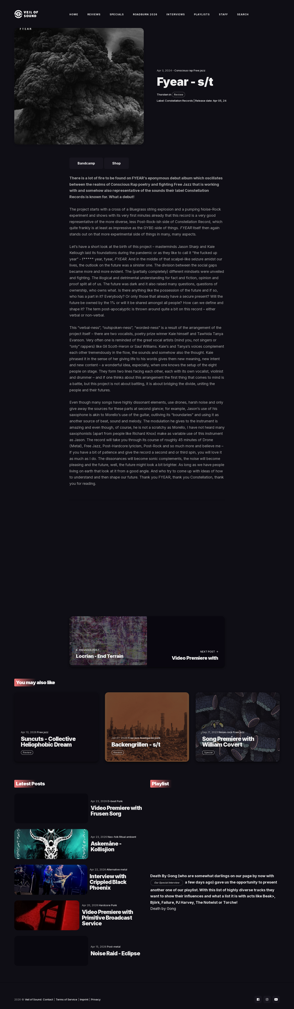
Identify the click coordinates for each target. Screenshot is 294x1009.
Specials (117, 16)
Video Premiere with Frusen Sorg (97, 812)
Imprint (84, 991)
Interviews (175, 16)
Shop (116, 168)
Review (178, 99)
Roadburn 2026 (145, 16)
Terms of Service (66, 991)
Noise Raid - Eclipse (80, 946)
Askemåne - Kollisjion (83, 845)
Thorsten (162, 99)
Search (243, 16)
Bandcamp (86, 168)
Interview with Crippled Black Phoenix (93, 879)
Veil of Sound (33, 991)
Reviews (93, 16)
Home (73, 16)
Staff (223, 16)
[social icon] (256, 992)
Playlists (202, 16)
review (27, 755)
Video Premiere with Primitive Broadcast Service (93, 913)
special (208, 755)
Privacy (95, 991)
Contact (48, 991)
